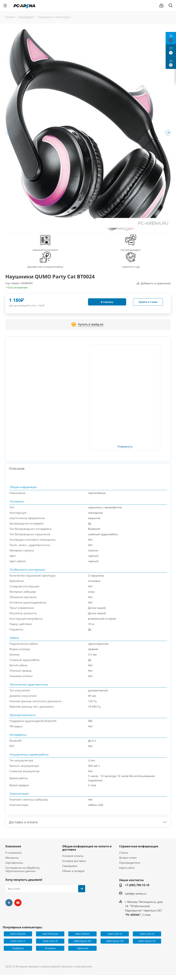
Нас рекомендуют (131, 249)
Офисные (82, 948)
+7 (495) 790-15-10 (137, 885)
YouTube (18, 902)
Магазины (12, 857)
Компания (13, 846)
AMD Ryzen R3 (82, 941)
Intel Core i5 (147, 934)
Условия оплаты (73, 856)
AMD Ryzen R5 (114, 941)
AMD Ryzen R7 (147, 941)
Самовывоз (69, 866)
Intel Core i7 (18, 941)
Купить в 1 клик (148, 302)
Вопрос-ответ (128, 857)
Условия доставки (74, 861)
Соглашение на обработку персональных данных (22, 869)
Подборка (18, 948)
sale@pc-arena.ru (135, 893)
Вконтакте (9, 902)
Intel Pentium (50, 934)
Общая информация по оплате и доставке (87, 848)
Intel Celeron (18, 934)
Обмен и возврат (73, 871)
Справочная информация (138, 846)
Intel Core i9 (50, 941)
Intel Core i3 (115, 934)
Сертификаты (14, 862)
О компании (13, 852)
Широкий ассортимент (45, 249)
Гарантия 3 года (131, 266)
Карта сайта (126, 867)
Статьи (123, 852)
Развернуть (125, 446)
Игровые (50, 948)
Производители (129, 862)
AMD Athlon (82, 934)
